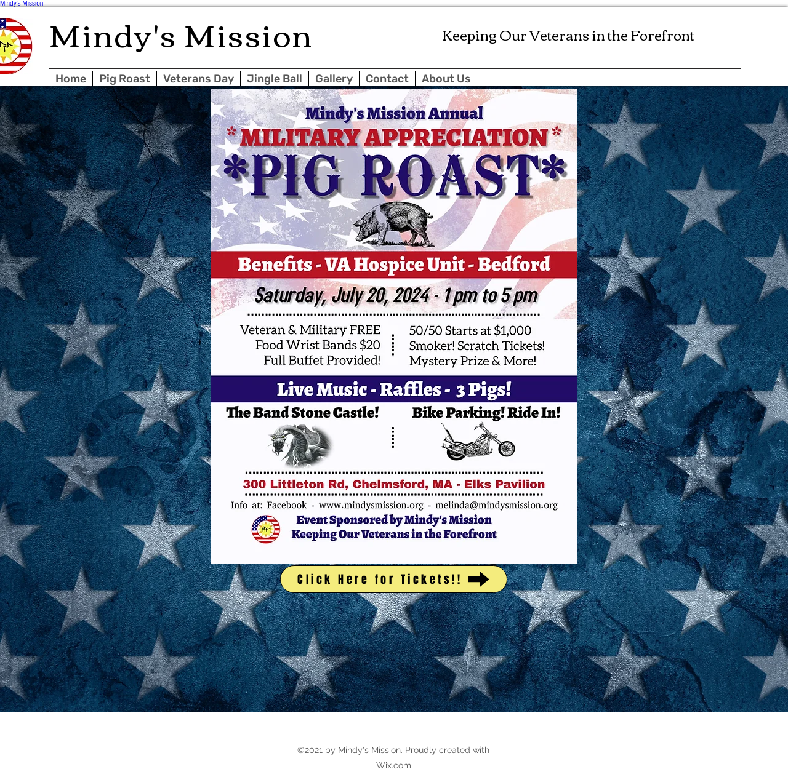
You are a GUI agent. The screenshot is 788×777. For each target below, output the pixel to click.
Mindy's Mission (21, 3)
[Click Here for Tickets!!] (393, 579)
